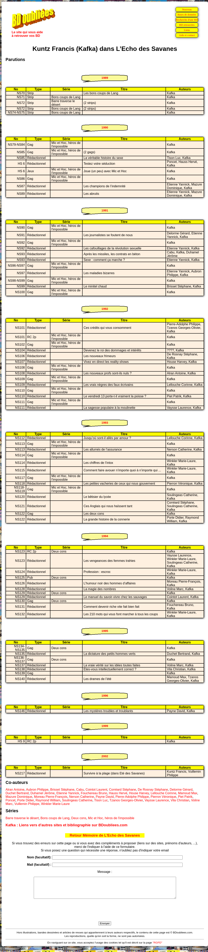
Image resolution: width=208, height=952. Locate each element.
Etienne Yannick (67, 793)
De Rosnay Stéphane (153, 789)
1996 (104, 695)
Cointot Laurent (96, 789)
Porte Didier (25, 800)
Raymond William (48, 800)
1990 (104, 127)
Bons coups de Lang (54, 818)
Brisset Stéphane (62, 789)
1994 (104, 536)
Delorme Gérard (181, 789)
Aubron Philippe (37, 789)
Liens (187, 30)
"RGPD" (157, 946)
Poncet (10, 800)
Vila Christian (180, 800)
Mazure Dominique (19, 796)
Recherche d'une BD (187, 19)
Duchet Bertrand (17, 793)
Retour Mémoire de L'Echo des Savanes (105, 835)
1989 (104, 77)
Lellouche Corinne (163, 793)
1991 (104, 210)
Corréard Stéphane (122, 789)
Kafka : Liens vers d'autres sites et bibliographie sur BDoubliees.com (66, 825)
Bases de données (186, 14)
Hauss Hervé (118, 793)
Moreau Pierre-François (50, 796)
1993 (104, 422)
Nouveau (187, 9)
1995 (104, 630)
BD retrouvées (187, 24)
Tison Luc (101, 800)
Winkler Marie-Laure (55, 804)
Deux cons (78, 818)
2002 (104, 756)
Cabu (80, 789)
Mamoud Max (187, 793)
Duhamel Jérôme (42, 793)
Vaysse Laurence (157, 800)
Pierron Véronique (163, 796)
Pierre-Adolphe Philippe (132, 796)
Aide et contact (187, 35)
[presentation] (105, 914)
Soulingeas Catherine (77, 800)
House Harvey (139, 793)
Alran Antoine (15, 789)
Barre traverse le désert (22, 818)
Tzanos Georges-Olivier (126, 800)
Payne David (105, 796)
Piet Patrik (185, 796)
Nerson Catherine (81, 796)
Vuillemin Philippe (26, 804)
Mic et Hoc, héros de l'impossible (111, 818)
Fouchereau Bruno (94, 793)
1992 (104, 308)
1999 (104, 726)
